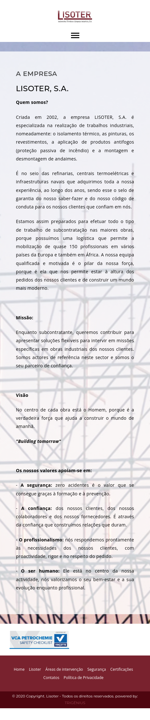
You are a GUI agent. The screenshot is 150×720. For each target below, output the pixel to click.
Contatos (51, 677)
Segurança (96, 669)
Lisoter (35, 669)
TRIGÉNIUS (75, 703)
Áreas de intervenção (64, 669)
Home (19, 669)
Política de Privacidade (84, 677)
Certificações (121, 669)
